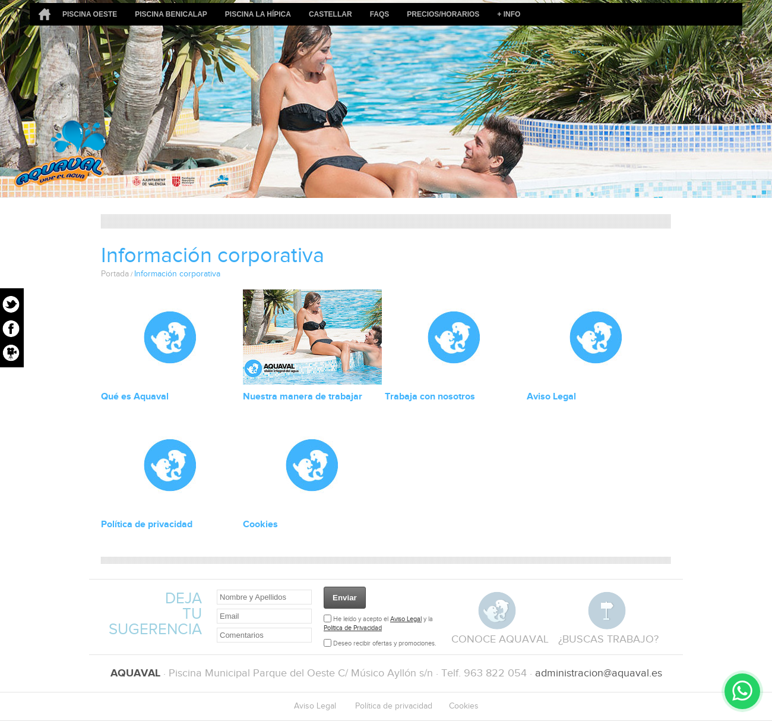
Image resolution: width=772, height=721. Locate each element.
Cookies (260, 524)
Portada (115, 274)
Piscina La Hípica (258, 14)
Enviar (345, 597)
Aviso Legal (551, 396)
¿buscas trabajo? (608, 639)
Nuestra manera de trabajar (302, 396)
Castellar (330, 14)
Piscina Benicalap (171, 14)
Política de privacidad (146, 524)
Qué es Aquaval (135, 396)
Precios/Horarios (443, 14)
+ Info (508, 14)
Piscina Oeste (89, 14)
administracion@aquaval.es (598, 673)
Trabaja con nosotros (430, 396)
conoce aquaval (500, 639)
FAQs (380, 14)
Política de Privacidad (353, 628)
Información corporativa (177, 274)
